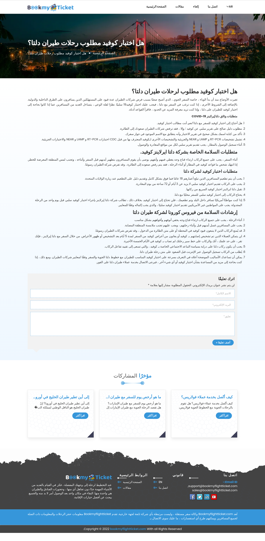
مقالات (179, 6)
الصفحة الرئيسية (156, 6)
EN (160, 482)
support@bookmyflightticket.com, (212, 486)
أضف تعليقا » (223, 342)
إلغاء (196, 6)
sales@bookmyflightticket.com (214, 490)
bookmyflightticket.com (128, 529)
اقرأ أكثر (80, 415)
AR (230, 6)
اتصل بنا (212, 6)
